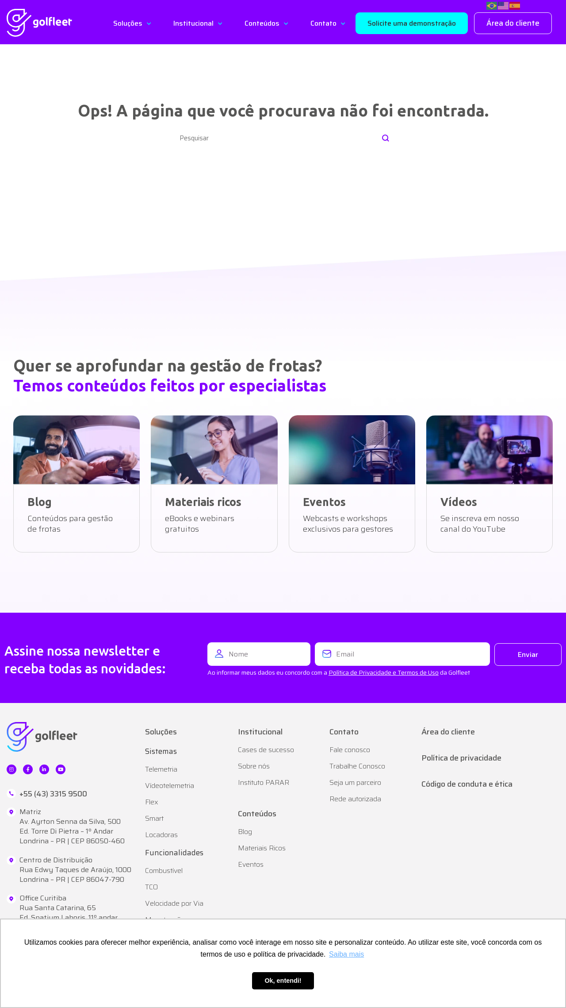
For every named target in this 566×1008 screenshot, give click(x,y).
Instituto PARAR (263, 782)
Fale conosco (349, 749)
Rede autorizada (355, 798)
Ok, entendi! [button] (282, 980)
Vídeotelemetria (169, 785)
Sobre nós (254, 766)
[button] (412, 23)
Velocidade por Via (174, 903)
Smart (154, 818)
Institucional (193, 23)
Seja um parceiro (355, 782)
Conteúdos (262, 23)
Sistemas (161, 751)
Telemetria (161, 769)
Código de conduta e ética (466, 784)
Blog (245, 831)
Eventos (251, 864)
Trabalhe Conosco (357, 766)
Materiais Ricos (262, 848)
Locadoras (161, 834)
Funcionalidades (174, 852)
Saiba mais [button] (346, 954)
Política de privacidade (461, 758)
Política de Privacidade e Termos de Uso (384, 672)
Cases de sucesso (266, 749)
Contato (323, 23)
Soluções (127, 23)
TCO (151, 886)
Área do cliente (448, 732)
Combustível (164, 870)
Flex (151, 801)
